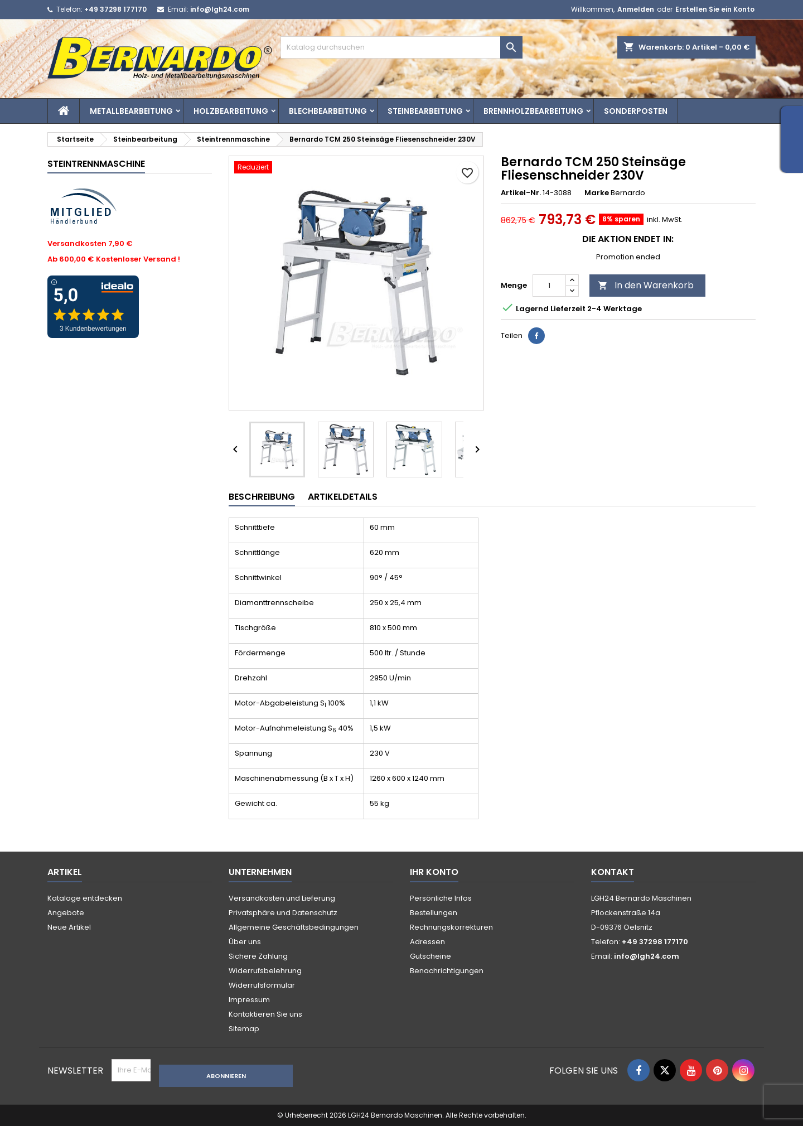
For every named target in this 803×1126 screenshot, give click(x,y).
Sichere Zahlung (258, 956)
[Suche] (401, 47)
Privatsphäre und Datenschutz (283, 912)
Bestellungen (433, 912)
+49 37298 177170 (115, 9)
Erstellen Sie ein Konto (714, 9)
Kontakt (612, 872)
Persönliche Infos (441, 898)
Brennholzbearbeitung (533, 111)
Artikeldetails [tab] (343, 496)
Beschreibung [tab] (262, 496)
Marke (596, 193)
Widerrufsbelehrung (265, 970)
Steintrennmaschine (96, 163)
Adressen (427, 941)
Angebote (65, 912)
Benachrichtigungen (446, 970)
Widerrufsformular (262, 985)
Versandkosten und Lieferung (282, 898)
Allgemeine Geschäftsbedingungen (294, 927)
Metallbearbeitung (131, 111)
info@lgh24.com (219, 9)
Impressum (249, 999)
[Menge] (549, 285)
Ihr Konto (434, 872)
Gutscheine (430, 956)
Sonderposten (635, 111)
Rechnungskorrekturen (451, 927)
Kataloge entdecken (84, 898)
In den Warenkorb (646, 285)
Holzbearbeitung (231, 111)
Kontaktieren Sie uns (265, 1014)
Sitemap (244, 1028)
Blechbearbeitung (328, 111)
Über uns (245, 941)
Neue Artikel (69, 927)
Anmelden (635, 9)
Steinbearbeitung (425, 111)
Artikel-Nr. (521, 193)
